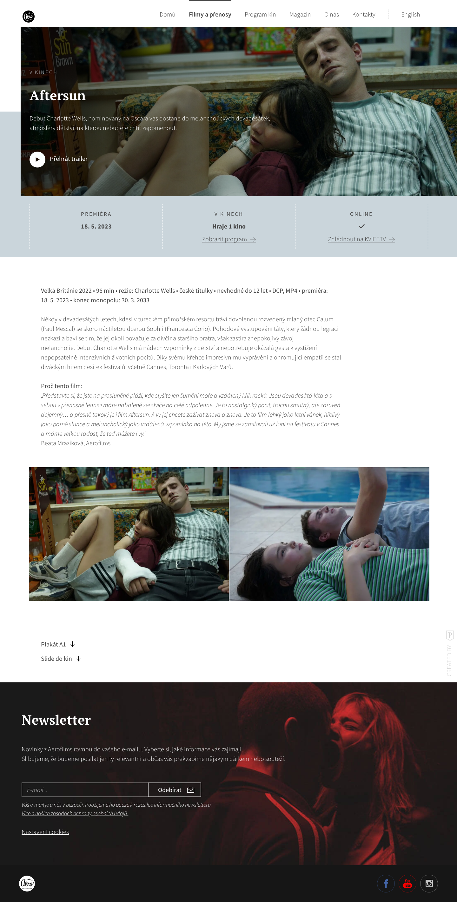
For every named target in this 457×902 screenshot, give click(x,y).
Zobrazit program (224, 239)
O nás (331, 14)
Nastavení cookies (45, 832)
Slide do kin (57, 658)
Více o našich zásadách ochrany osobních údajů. (75, 813)
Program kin (260, 14)
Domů (168, 14)
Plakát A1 (54, 644)
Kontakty (363, 14)
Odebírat (170, 790)
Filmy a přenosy (210, 14)
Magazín (300, 14)
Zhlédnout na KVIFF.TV (357, 239)
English (410, 14)
